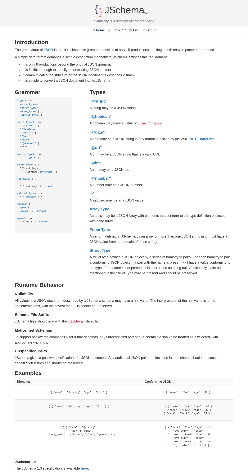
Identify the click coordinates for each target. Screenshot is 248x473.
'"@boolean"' (29, 129)
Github (149, 30)
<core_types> (29, 104)
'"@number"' (28, 143)
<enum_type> (28, 111)
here (84, 468)
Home (98, 30)
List (134, 30)
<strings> (46, 172)
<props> (31, 197)
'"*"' (23, 147)
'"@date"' (26, 133)
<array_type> (29, 108)
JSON (48, 50)
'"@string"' (28, 126)
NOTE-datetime (201, 139)
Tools (114, 30)
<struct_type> (29, 115)
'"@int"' (26, 140)
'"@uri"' (26, 136)
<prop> (24, 207)
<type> (21, 101)
